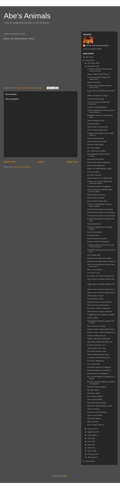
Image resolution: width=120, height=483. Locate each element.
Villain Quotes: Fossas (95, 296)
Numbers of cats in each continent (99, 302)
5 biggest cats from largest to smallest (100, 315)
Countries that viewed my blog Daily (100, 209)
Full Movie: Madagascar (95, 361)
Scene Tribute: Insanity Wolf (97, 130)
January (91, 457)
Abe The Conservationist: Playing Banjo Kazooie (99, 205)
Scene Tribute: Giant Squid (96, 141)
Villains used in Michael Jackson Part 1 (101, 292)
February (91, 454)
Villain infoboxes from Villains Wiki (99, 178)
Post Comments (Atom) (22, 167)
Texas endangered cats (95, 120)
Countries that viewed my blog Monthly (101, 216)
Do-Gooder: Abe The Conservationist (100, 276)
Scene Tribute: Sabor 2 (95, 425)
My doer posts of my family (96, 238)
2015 (88, 461)
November (92, 66)
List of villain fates (93, 364)
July (89, 438)
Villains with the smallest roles (98, 354)
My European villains (94, 399)
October (91, 429)
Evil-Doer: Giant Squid (95, 144)
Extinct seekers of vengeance (97, 373)
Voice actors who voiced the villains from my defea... (100, 191)
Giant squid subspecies (95, 138)
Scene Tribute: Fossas (95, 299)
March (90, 451)
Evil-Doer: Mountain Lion (96, 345)
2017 (88, 57)
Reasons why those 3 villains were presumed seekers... (99, 182)
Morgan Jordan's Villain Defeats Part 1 (101, 332)
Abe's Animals (27, 16)
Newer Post (10, 162)
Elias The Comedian (94, 232)
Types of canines (93, 409)
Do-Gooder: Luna (93, 273)
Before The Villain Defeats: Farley (99, 169)
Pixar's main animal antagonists (98, 162)
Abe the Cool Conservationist (97, 45)
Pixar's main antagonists (96, 165)
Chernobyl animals (94, 224)
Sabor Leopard (92, 422)
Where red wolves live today (97, 96)
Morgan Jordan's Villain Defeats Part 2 (101, 329)
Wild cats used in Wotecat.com (98, 305)
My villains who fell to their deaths (99, 258)
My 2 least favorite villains (96, 151)
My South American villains (96, 403)
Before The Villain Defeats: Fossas (99, 406)
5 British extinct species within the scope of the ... (99, 86)
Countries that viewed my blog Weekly (101, 212)
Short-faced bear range (95, 99)
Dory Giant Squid (93, 148)
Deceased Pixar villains (95, 159)
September (92, 432)
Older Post (72, 162)
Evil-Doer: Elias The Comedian (98, 242)
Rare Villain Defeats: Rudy (96, 351)
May (89, 445)
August (90, 435)
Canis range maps (93, 255)
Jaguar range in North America (98, 74)
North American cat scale (96, 326)
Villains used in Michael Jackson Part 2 (101, 289)
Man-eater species (93, 418)
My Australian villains (94, 396)
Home (41, 162)
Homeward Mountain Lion (96, 336)
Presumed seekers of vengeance (99, 186)
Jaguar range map (93, 82)
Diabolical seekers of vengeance (98, 370)
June (90, 441)
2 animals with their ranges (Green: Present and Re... (99, 70)
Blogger (64, 476)
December (92, 63)
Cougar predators (93, 124)
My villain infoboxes (94, 175)
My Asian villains (93, 390)
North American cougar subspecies (99, 311)
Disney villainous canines (96, 195)
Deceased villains (93, 172)
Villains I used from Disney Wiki (98, 339)
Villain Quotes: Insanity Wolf (97, 127)
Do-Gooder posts (93, 235)
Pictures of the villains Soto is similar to (101, 261)
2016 (88, 60)
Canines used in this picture (97, 412)
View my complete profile (92, 49)
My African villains (93, 393)
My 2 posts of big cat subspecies (99, 308)
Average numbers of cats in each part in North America (100, 246)
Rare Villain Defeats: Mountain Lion (100, 342)
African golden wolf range (96, 348)
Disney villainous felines (95, 198)
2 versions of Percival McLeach (98, 358)
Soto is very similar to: (95, 270)
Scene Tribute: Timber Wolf (97, 201)
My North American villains (96, 387)
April (89, 448)
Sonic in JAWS (92, 318)
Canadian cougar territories (97, 107)
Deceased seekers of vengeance (99, 367)
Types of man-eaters (94, 415)
